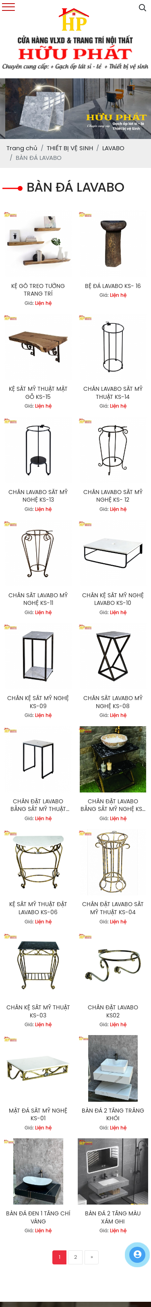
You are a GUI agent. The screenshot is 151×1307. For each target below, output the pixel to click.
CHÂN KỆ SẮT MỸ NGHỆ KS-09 (38, 703)
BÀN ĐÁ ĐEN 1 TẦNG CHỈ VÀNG (38, 1218)
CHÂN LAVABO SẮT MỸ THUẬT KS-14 (113, 393)
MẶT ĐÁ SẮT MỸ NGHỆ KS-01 (38, 1115)
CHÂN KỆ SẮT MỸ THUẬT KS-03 (38, 1012)
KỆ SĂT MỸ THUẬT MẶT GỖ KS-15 (38, 393)
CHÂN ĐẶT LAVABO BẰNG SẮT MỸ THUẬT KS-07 (38, 806)
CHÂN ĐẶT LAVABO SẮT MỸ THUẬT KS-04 (113, 909)
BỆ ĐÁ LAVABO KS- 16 (113, 287)
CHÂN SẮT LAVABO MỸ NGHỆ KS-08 (113, 703)
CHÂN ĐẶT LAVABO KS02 (113, 1012)
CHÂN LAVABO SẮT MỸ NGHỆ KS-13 (38, 497)
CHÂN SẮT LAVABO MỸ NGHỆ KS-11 (38, 600)
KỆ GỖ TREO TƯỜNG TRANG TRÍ (38, 291)
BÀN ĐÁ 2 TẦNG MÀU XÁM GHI (113, 1218)
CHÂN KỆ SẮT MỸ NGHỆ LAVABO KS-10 (113, 600)
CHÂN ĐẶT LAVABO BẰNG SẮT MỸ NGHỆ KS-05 (113, 806)
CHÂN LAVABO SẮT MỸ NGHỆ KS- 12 (113, 497)
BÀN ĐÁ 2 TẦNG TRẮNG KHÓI (113, 1115)
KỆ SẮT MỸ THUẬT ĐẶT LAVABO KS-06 (38, 909)
